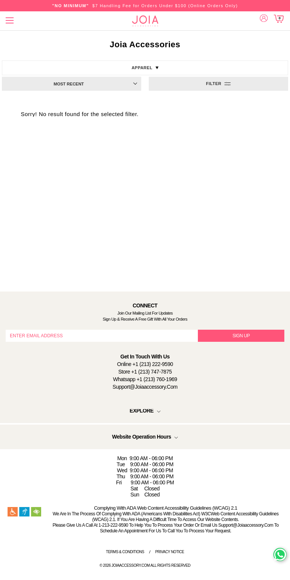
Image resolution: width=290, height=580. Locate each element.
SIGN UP (241, 335)
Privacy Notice (169, 552)
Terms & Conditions (125, 552)
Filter (214, 83)
